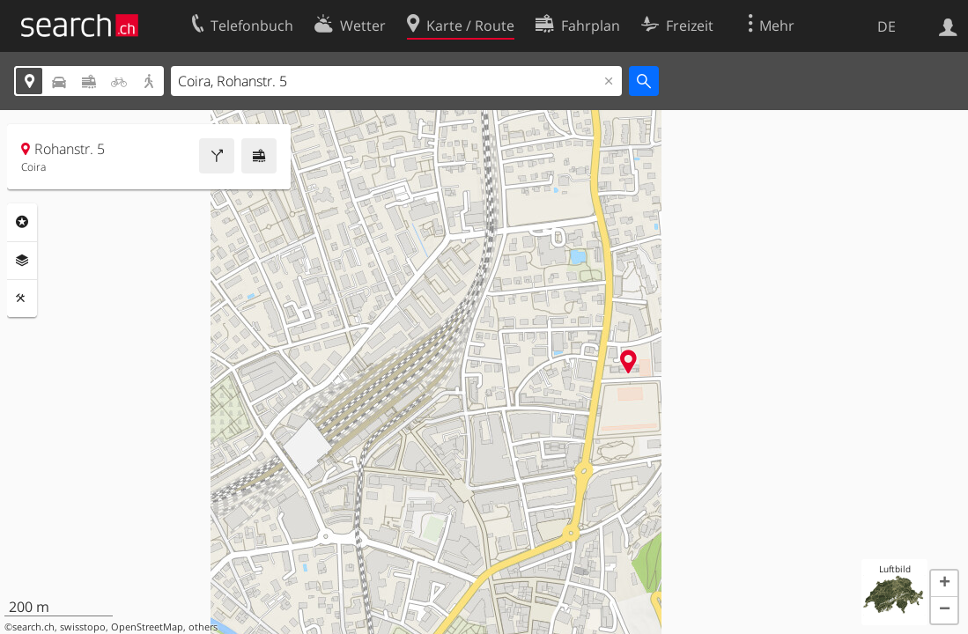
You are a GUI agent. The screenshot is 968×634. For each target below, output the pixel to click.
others (203, 627)
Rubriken (22, 221)
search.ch (33, 627)
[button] (944, 584)
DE (886, 26)
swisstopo (83, 627)
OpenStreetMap (147, 627)
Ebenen (22, 260)
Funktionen (22, 298)
